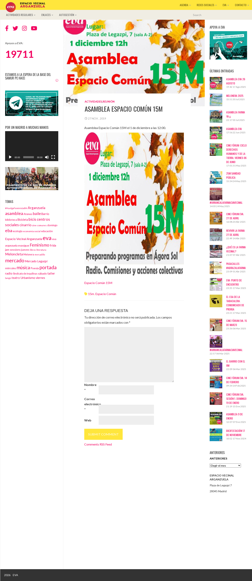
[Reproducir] (10, 157)
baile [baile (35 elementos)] (37, 213)
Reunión (109, 101)
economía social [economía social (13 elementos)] (32, 231)
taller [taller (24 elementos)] (51, 273)
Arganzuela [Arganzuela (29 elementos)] (36, 208)
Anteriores (218, 458)
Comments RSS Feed (98, 444)
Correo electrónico (91, 404)
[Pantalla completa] (53, 157)
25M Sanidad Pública (233, 175)
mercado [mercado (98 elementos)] (14, 260)
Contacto (242, 5)
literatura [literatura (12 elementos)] (41, 249)
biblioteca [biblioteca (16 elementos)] (11, 219)
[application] (31, 146)
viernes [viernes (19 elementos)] (40, 277)
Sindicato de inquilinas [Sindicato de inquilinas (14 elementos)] (25, 273)
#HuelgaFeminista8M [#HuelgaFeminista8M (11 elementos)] (16, 208)
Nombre (90, 387)
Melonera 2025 (234, 95)
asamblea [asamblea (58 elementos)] (14, 213)
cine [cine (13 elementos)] (34, 225)
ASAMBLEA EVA (234, 129)
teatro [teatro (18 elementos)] (16, 277)
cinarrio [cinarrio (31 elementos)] (25, 225)
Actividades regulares (20, 15)
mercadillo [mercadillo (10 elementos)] (40, 254)
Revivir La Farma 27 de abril (235, 232)
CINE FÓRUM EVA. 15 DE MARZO (236, 323)
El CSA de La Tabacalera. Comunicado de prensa (235, 303)
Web (87, 420)
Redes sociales (207, 5)
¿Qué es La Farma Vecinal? (236, 249)
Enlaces (47, 15)
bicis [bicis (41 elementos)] (32, 219)
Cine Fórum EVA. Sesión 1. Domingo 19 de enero (236, 398)
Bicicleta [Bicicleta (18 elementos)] (23, 219)
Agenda (185, 5)
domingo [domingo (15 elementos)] (52, 225)
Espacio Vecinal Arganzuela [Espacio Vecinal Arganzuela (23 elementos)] (23, 239)
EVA (226, 5)
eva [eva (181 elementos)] (47, 237)
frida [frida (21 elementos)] (53, 245)
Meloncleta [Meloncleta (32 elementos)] (14, 254)
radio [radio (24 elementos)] (8, 273)
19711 (19, 54)
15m (91, 294)
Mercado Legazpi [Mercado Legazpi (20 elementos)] (36, 261)
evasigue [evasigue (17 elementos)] (23, 245)
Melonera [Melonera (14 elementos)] (28, 254)
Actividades (93, 101)
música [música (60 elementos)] (23, 267)
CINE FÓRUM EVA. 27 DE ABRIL (235, 216)
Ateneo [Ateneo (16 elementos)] (28, 214)
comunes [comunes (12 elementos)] (42, 225)
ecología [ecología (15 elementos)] (17, 231)
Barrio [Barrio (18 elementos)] (45, 214)
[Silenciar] (47, 157)
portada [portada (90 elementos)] (48, 267)
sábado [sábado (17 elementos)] (42, 273)
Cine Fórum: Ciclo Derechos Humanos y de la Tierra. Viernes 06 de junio (236, 153)
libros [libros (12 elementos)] (33, 249)
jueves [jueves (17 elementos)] (25, 249)
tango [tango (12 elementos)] (8, 277)
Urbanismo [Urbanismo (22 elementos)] (27, 277)
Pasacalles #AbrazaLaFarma (236, 266)
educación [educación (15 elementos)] (47, 231)
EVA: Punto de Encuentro (234, 282)
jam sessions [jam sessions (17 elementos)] (13, 249)
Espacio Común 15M (98, 283)
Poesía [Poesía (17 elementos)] (35, 268)
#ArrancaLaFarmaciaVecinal (226, 202)
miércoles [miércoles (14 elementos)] (10, 268)
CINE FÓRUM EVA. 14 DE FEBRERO (236, 380)
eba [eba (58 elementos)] (8, 230)
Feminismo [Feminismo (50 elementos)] (39, 244)
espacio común (105, 294)
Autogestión (68, 15)
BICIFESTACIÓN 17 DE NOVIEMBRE (235, 433)
